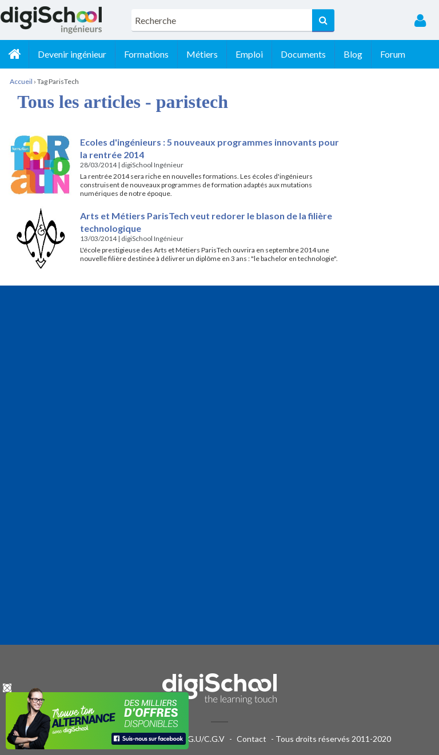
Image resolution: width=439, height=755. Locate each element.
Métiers (202, 54)
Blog (353, 54)
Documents (303, 54)
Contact (251, 739)
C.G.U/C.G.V (202, 739)
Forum (392, 54)
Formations (146, 54)
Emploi (249, 54)
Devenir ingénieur (72, 54)
